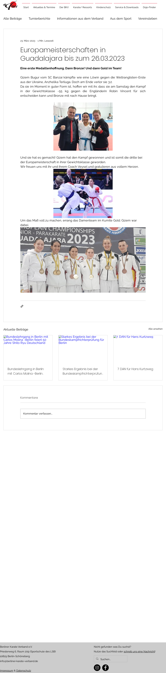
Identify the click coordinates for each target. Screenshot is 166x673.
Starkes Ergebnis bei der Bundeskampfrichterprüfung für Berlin (82, 371)
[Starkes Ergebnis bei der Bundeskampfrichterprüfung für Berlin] (83, 349)
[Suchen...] (110, 659)
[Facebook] (105, 667)
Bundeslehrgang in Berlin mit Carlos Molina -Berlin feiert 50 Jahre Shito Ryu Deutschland (26, 371)
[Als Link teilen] (22, 306)
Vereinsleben (147, 18)
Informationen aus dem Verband (80, 18)
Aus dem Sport (120, 18)
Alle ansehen (155, 328)
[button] (44, 5)
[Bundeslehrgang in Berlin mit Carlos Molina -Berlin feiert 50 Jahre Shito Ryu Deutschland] (28, 349)
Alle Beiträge (12, 18)
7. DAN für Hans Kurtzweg (135, 369)
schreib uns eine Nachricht (139, 651)
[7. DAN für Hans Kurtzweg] (137, 349)
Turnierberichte (39, 18)
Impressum (6, 670)
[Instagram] (97, 667)
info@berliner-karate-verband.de (19, 661)
